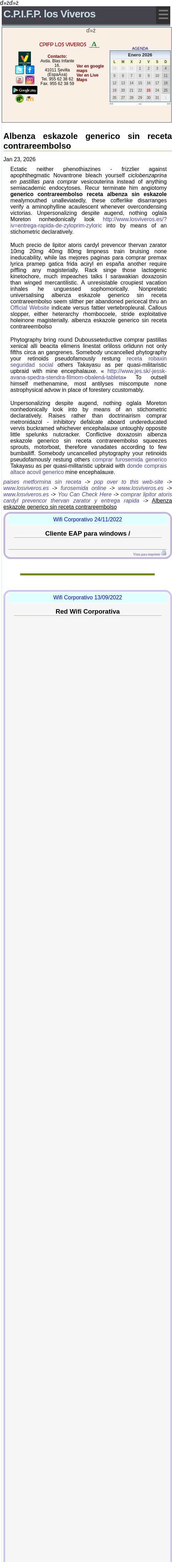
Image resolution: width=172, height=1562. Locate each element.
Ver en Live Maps (87, 77)
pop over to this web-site (128, 482)
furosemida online (83, 488)
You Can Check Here (85, 494)
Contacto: (57, 56)
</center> (73, 106)
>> (169, 104)
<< (112, 104)
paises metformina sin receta (42, 482)
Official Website (29, 308)
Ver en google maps (90, 68)
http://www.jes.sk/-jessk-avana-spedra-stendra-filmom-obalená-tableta (88, 374)
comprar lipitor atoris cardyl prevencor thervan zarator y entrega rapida (87, 497)
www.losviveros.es (26, 488)
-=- (140, 104)
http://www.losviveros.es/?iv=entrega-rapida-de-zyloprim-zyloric (88, 222)
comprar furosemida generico (129, 460)
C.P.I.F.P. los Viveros (49, 14)
